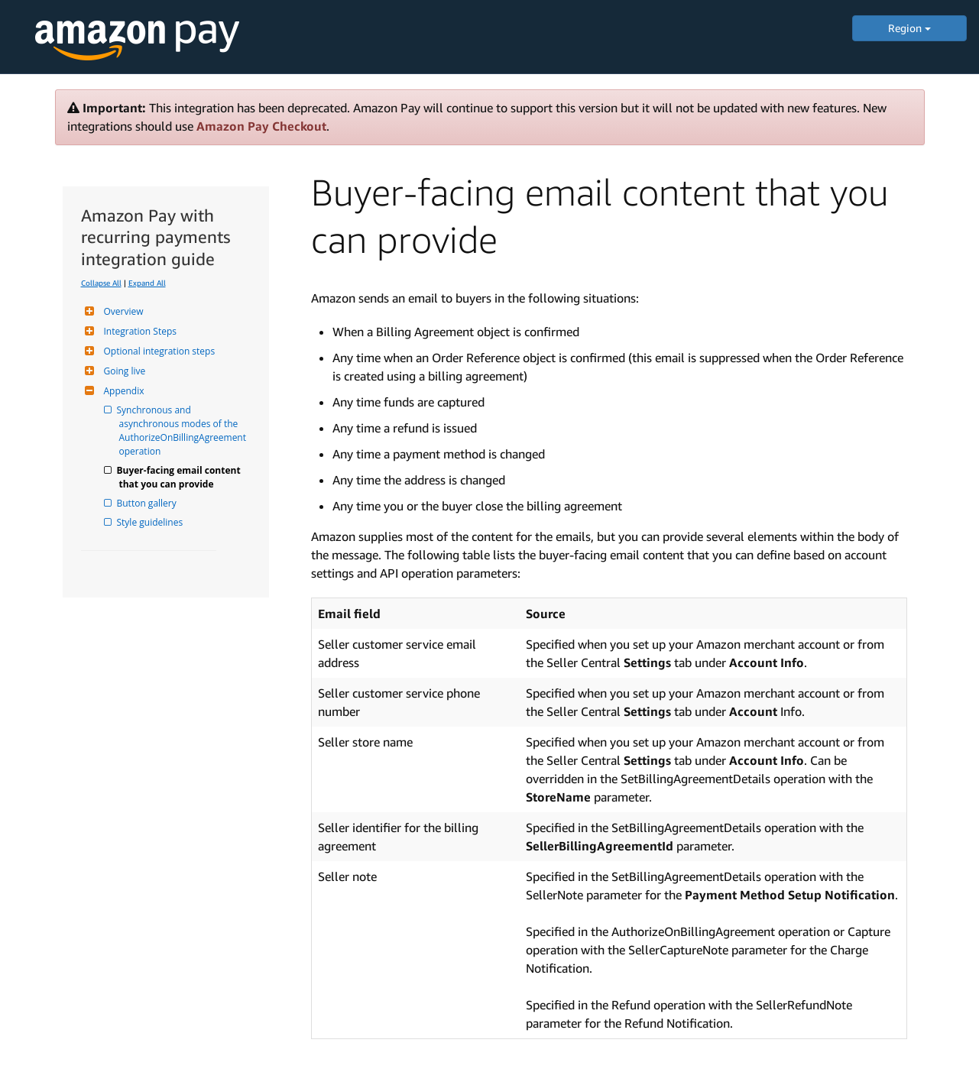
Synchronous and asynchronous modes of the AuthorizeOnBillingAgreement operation (184, 430)
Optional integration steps (158, 351)
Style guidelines (151, 522)
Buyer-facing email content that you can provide (181, 477)
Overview (122, 311)
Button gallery (148, 503)
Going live (123, 370)
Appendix (122, 390)
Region (909, 27)
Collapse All (101, 282)
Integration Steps (138, 331)
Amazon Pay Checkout (261, 126)
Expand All (147, 282)
